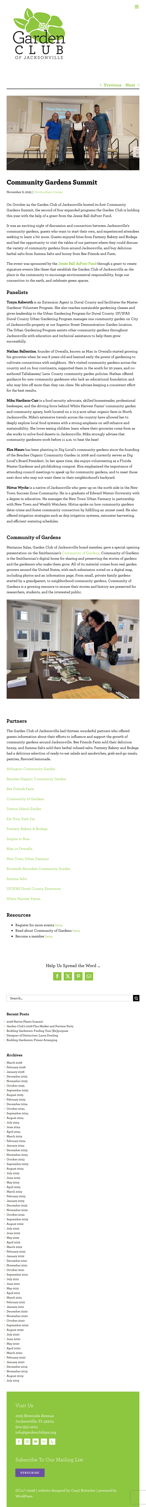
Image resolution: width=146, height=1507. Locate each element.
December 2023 (17, 1150)
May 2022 (13, 1238)
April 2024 (13, 1132)
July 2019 (13, 1380)
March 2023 (14, 1191)
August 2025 (15, 1095)
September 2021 (17, 1274)
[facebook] (19, 1442)
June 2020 (13, 1339)
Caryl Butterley (83, 1490)
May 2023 (13, 1182)
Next (130, 85)
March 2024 (14, 1136)
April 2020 (14, 1348)
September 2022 (17, 1219)
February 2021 (16, 1302)
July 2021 (13, 1279)
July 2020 (13, 1334)
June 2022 (13, 1233)
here (58, 925)
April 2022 (13, 1242)
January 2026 (15, 1072)
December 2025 (17, 1076)
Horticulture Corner (48, 192)
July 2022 (13, 1228)
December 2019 (17, 1367)
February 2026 (16, 1067)
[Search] (136, 998)
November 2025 (17, 1081)
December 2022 (17, 1205)
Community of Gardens (80, 552)
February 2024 (16, 1141)
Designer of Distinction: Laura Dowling (32, 1035)
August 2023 (15, 1168)
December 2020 (17, 1311)
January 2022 (15, 1256)
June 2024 (13, 1127)
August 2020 (15, 1330)
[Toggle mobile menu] (137, 6)
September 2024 (17, 1113)
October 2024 (16, 1109)
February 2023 (16, 1196)
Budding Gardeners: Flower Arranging (32, 1040)
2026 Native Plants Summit (25, 1021)
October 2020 (16, 1320)
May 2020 (13, 1344)
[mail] (44, 1442)
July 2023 (13, 1173)
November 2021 (17, 1265)
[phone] (52, 1442)
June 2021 (13, 1284)
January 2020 (16, 1362)
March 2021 (14, 1297)
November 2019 (17, 1371)
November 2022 (17, 1210)
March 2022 (14, 1247)
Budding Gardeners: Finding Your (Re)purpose (37, 1031)
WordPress (23, 1496)
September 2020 (18, 1325)
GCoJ (20, 1490)
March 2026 (14, 1062)
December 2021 (17, 1261)
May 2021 (13, 1288)
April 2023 (13, 1187)
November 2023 (17, 1155)
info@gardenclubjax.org (35, 1432)
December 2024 (17, 1104)
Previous (112, 85)
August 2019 (15, 1376)
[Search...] (70, 998)
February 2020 (16, 1357)
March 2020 (14, 1353)
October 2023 (16, 1159)
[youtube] (35, 1442)
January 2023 (15, 1201)
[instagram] (27, 1442)
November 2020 (17, 1316)
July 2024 (13, 1122)
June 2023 (13, 1178)
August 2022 (15, 1224)
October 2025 (16, 1086)
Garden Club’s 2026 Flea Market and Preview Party (40, 1026)
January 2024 (15, 1145)
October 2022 (16, 1215)
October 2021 (15, 1270)
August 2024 (15, 1118)
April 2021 (13, 1293)
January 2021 (15, 1307)
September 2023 (17, 1164)
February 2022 (16, 1251)
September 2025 (17, 1090)
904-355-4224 (26, 1426)
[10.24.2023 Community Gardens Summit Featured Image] (73, 133)
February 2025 (16, 1099)
